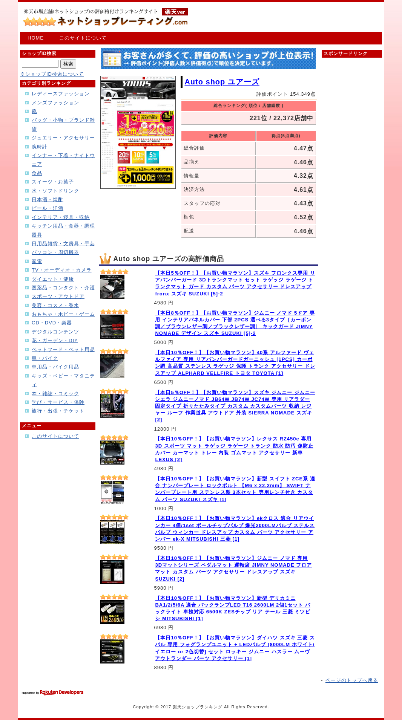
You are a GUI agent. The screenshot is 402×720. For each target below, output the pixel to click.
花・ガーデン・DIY (55, 340)
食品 (37, 173)
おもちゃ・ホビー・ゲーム (63, 314)
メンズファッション (55, 102)
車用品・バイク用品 (55, 367)
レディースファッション (61, 93)
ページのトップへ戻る (351, 680)
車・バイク (45, 358)
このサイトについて (83, 38)
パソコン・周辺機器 (55, 252)
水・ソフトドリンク (55, 191)
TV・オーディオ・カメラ (62, 270)
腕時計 (40, 147)
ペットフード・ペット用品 (63, 349)
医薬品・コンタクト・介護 (63, 287)
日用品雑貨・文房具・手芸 (63, 243)
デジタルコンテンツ (55, 332)
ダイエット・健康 (53, 279)
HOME (36, 38)
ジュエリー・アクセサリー (63, 138)
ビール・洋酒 (47, 208)
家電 (37, 261)
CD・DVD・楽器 (52, 323)
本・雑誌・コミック (55, 393)
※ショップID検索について (52, 74)
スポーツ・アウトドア (58, 296)
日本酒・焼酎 (47, 199)
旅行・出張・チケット (58, 411)
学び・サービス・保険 (58, 402)
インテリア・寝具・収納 (61, 217)
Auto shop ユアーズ (221, 82)
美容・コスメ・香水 (55, 305)
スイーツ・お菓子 (53, 182)
